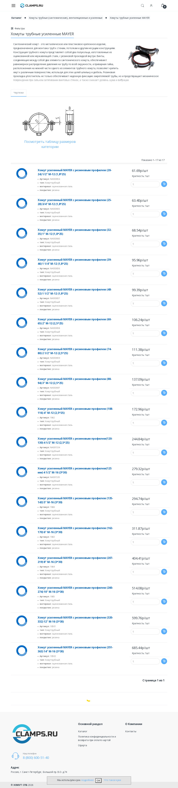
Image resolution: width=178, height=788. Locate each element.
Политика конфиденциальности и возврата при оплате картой (97, 738)
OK (98, 780)
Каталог (82, 731)
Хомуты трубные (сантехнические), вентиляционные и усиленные (66, 17)
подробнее (87, 780)
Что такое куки (112, 780)
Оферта (82, 745)
